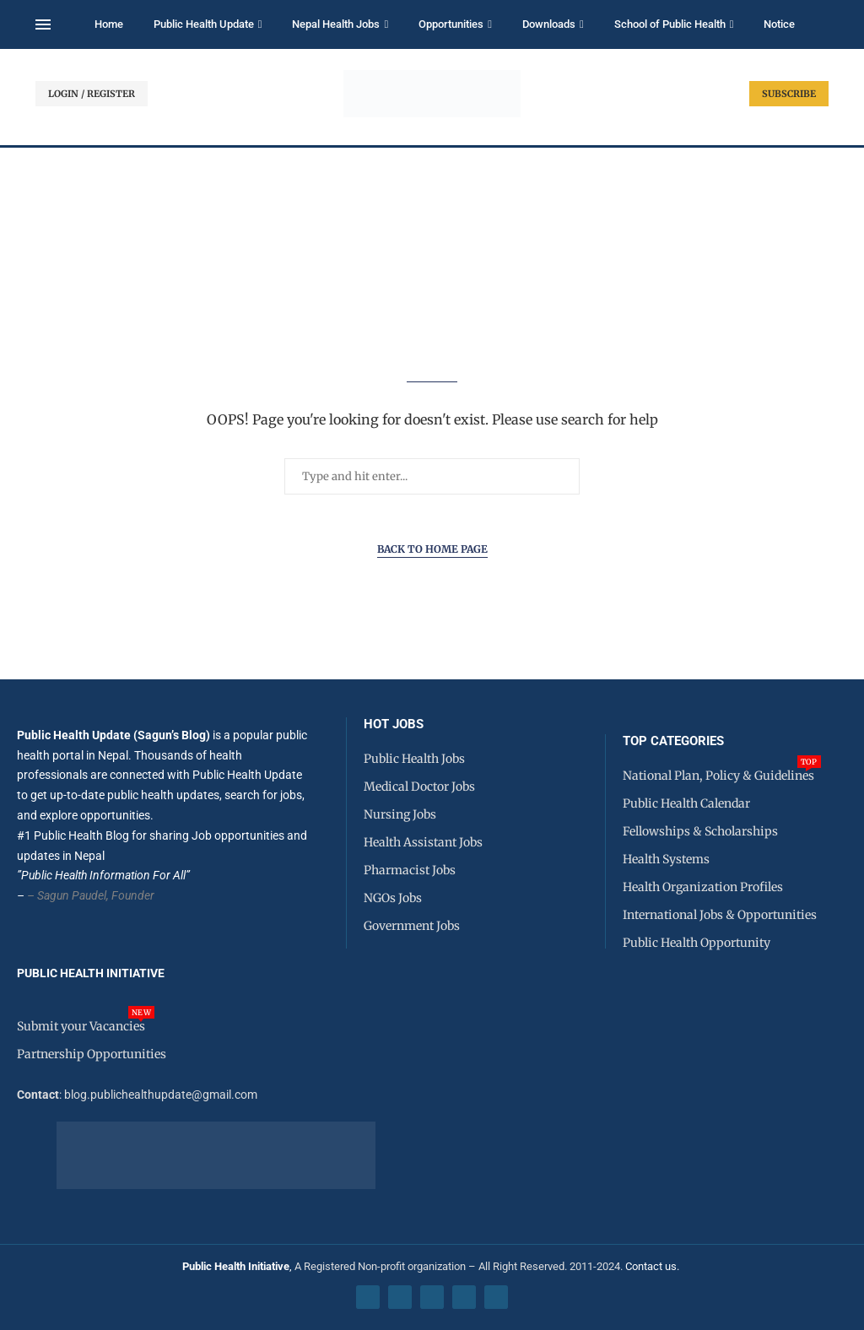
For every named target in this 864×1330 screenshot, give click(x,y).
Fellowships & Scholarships (700, 831)
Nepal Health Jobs (336, 24)
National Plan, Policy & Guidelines (718, 775)
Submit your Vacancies (81, 1026)
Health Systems (666, 859)
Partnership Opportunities (91, 1054)
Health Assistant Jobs (423, 842)
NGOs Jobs (393, 898)
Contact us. (653, 1266)
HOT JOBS (394, 724)
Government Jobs (412, 926)
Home (108, 24)
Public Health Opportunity (696, 943)
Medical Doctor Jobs (419, 786)
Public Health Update (204, 24)
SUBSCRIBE (789, 94)
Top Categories (673, 741)
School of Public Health (670, 24)
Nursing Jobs (400, 814)
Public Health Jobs (414, 759)
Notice (779, 24)
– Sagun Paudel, (68, 895)
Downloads (548, 24)
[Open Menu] (43, 24)
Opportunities (450, 24)
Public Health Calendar (686, 803)
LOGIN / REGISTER (91, 94)
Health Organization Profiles (703, 887)
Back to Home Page (432, 549)
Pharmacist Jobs (410, 870)
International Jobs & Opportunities (720, 915)
